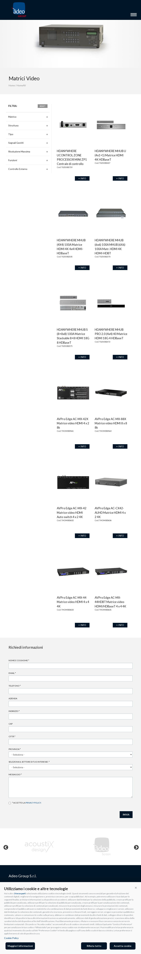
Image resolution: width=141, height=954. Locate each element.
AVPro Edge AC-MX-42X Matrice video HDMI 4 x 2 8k (73, 423)
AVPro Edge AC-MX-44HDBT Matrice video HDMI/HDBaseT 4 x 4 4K (110, 602)
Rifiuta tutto (94, 945)
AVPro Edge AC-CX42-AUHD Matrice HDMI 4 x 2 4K (110, 512)
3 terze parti (20, 893)
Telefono (15, 685)
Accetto (10, 803)
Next (135, 846)
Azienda (13, 698)
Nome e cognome (19, 660)
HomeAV (21, 85)
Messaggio (15, 774)
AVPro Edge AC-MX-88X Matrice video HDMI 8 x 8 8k (111, 423)
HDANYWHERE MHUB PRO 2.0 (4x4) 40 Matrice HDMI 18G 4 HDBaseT (111, 334)
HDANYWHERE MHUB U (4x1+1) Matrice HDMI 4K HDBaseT (110, 155)
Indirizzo (14, 711)
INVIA (126, 814)
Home (12, 85)
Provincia (15, 749)
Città (12, 736)
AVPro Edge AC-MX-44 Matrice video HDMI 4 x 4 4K (73, 602)
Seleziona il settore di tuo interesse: (29, 761)
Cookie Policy (11, 938)
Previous (5, 846)
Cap (11, 723)
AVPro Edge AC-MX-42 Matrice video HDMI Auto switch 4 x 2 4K (71, 512)
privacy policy (33, 802)
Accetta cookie (122, 945)
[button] (136, 888)
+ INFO (82, 178)
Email (12, 673)
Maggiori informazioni (20, 945)
